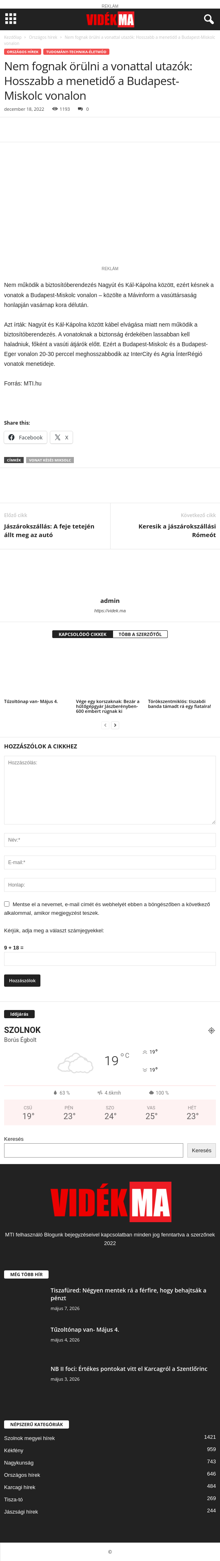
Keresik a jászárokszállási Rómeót (177, 530)
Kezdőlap (13, 37)
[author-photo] (110, 573)
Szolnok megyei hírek (29, 1438)
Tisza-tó (13, 1499)
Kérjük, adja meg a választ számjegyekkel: (54, 930)
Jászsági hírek (21, 1512)
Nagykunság (18, 1463)
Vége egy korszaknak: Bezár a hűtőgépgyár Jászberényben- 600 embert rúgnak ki (107, 706)
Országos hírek (43, 37)
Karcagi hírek (20, 1487)
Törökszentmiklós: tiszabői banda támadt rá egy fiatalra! (179, 703)
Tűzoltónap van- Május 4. (31, 701)
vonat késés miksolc (50, 460)
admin (110, 600)
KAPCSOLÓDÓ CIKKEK (83, 634)
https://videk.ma (110, 610)
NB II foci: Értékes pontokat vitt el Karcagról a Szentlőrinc (129, 1369)
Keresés (14, 1139)
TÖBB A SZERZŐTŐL (140, 634)
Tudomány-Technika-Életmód (76, 51)
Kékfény (13, 1450)
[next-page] (115, 725)
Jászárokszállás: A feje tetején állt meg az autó (49, 530)
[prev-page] (105, 725)
